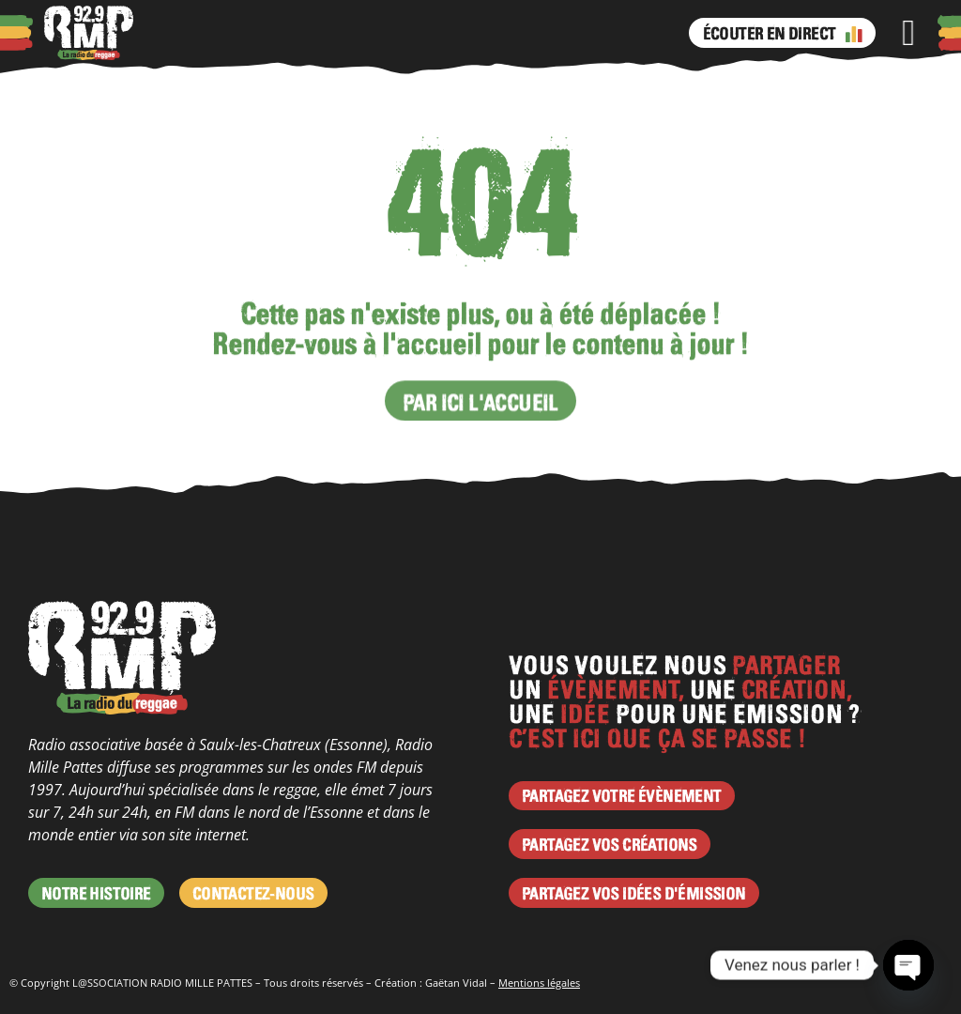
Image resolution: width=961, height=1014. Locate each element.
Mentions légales (539, 983)
